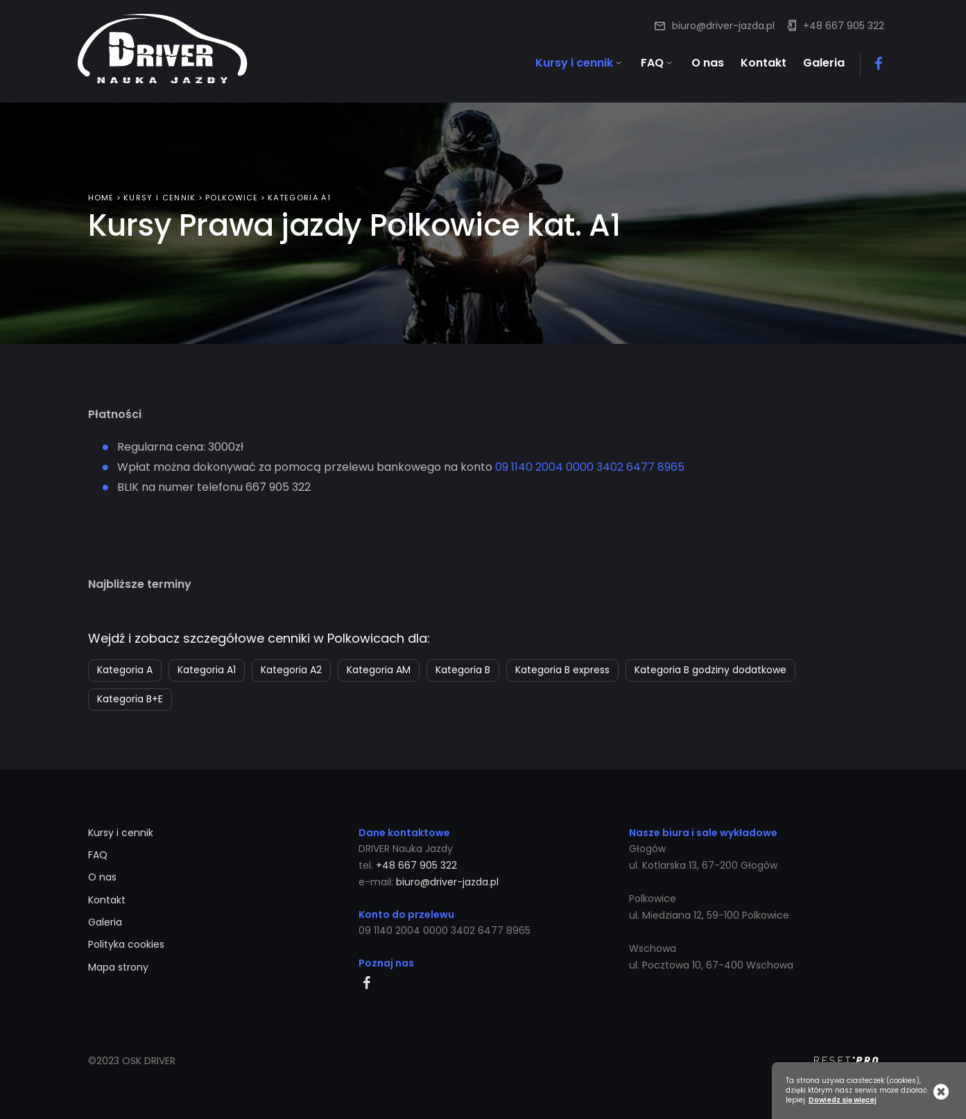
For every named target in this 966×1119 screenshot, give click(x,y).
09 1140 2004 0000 (544, 461)
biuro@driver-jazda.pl (723, 26)
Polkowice (232, 192)
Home (101, 192)
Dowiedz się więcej (843, 1100)
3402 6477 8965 (640, 461)
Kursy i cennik (159, 192)
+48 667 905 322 (843, 26)
